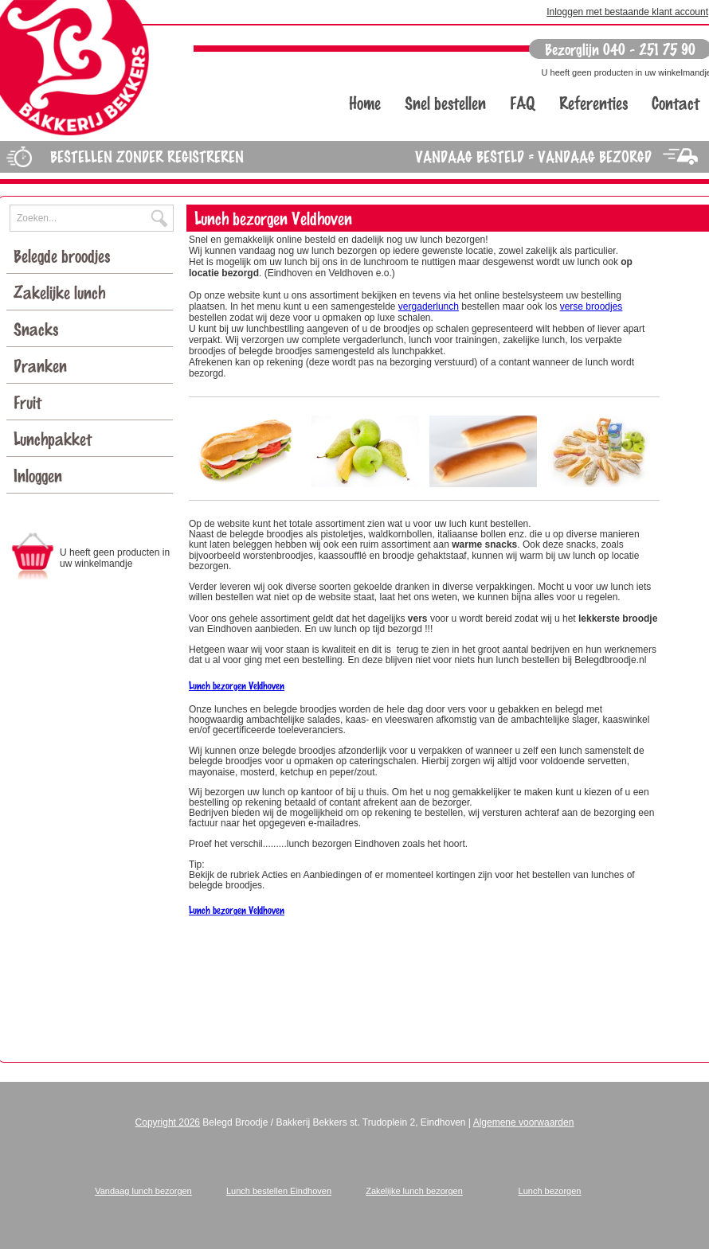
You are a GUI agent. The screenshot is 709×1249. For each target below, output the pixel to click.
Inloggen (38, 475)
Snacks (42, 328)
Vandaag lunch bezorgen (143, 1191)
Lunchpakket (57, 438)
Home (365, 102)
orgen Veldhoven (254, 910)
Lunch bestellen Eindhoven (278, 1191)
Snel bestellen (445, 102)
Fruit (33, 401)
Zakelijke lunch (63, 291)
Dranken (44, 365)
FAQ (522, 102)
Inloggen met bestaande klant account (627, 12)
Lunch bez (207, 910)
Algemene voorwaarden (523, 1122)
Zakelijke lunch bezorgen (414, 1191)
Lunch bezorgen (550, 1191)
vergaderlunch (428, 306)
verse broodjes (591, 306)
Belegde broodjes (66, 255)
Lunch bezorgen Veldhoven (236, 685)
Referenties (593, 102)
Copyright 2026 (167, 1122)
